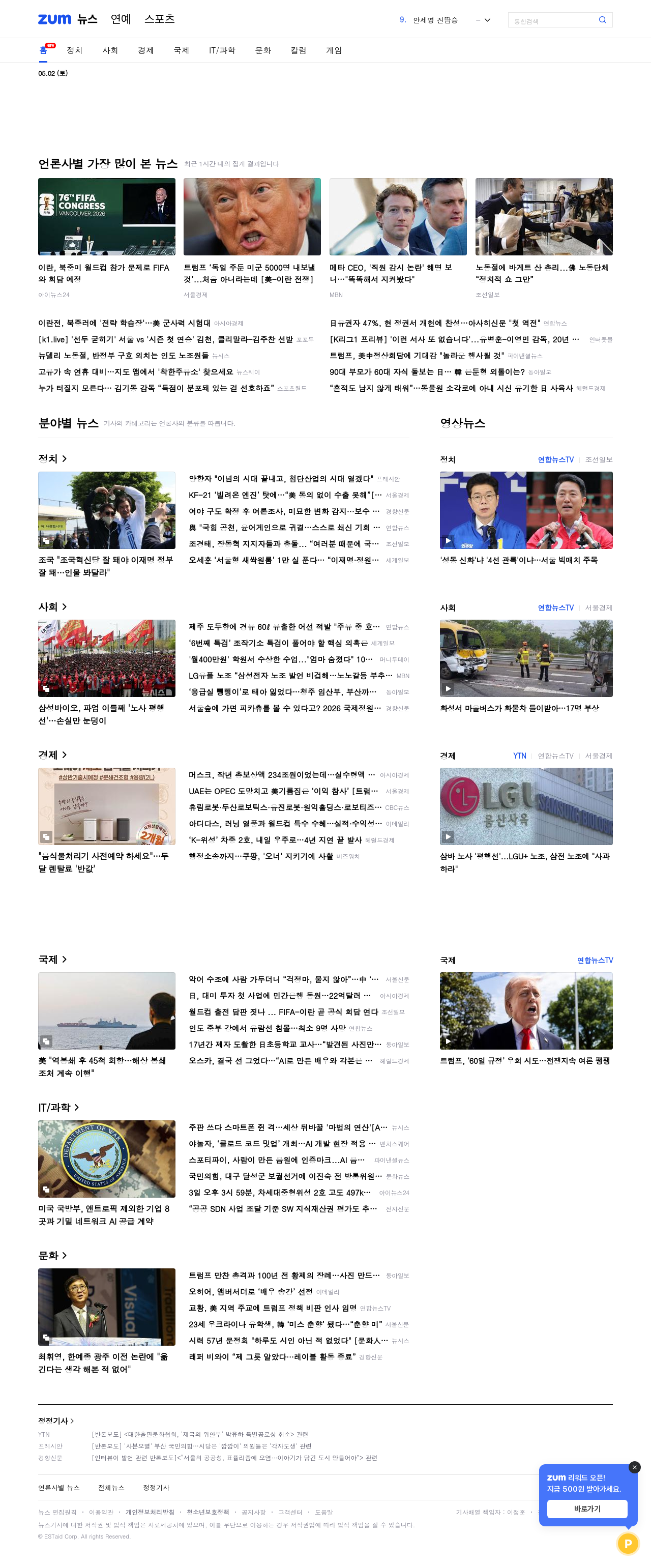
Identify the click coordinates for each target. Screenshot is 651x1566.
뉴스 (87, 19)
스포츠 (159, 19)
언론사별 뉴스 (59, 1487)
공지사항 (254, 1511)
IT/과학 (222, 50)
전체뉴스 (111, 1487)
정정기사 (53, 1420)
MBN (336, 294)
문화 (263, 50)
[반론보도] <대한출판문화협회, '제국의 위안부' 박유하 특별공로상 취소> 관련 (200, 1434)
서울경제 (196, 294)
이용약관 (101, 1511)
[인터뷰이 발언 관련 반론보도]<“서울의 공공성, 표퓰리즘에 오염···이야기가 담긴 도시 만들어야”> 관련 (235, 1457)
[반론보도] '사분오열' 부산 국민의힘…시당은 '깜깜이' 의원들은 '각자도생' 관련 (202, 1445)
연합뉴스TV (555, 459)
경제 (146, 50)
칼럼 (298, 50)
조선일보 (488, 294)
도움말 (324, 1511)
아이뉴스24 (54, 294)
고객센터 (290, 1511)
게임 (334, 50)
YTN (519, 755)
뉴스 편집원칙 (57, 1511)
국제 (181, 50)
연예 (121, 19)
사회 (110, 50)
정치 (75, 50)
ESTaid (53, 1536)
